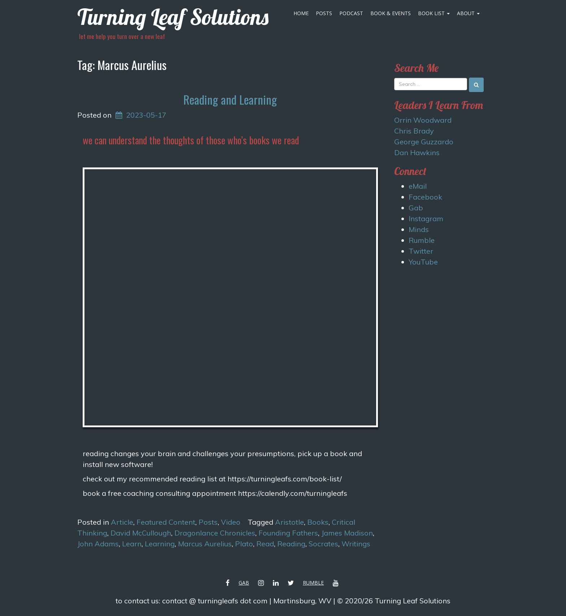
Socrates (323, 543)
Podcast (351, 13)
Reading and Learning (230, 99)
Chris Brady (414, 130)
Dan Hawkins (417, 152)
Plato (244, 543)
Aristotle (289, 522)
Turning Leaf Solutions (173, 16)
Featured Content (165, 522)
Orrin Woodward (423, 119)
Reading (291, 543)
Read (265, 543)
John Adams (98, 543)
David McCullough (140, 532)
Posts (324, 13)
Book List (434, 13)
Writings (355, 543)
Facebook (425, 196)
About (468, 13)
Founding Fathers (288, 532)
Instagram (426, 218)
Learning (160, 543)
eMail (418, 186)
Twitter (421, 250)
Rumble (422, 240)
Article (122, 522)
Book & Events (390, 13)
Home (301, 13)
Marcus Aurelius (205, 543)
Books (317, 522)
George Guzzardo (423, 141)
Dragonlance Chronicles (214, 532)
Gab (416, 207)
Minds (419, 229)
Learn (132, 543)
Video (230, 522)
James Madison (347, 532)
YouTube (423, 261)
